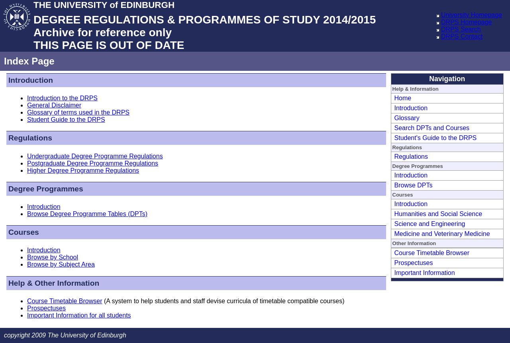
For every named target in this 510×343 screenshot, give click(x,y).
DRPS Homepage (466, 22)
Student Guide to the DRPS (66, 119)
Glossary (407, 118)
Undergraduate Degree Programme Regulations (95, 156)
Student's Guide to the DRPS (435, 137)
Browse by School (52, 257)
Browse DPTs (413, 185)
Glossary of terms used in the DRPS (78, 112)
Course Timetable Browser (64, 301)
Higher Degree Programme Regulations (83, 170)
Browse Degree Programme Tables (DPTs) (87, 213)
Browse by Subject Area (61, 264)
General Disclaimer (54, 105)
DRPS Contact (462, 36)
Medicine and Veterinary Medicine (442, 233)
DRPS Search (461, 29)
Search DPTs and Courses (432, 128)
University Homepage (471, 15)
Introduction (44, 206)
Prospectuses (46, 308)
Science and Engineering (429, 223)
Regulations (411, 156)
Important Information (424, 272)
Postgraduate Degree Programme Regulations (92, 163)
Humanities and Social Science (438, 213)
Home (403, 98)
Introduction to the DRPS (62, 98)
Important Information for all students (79, 315)
